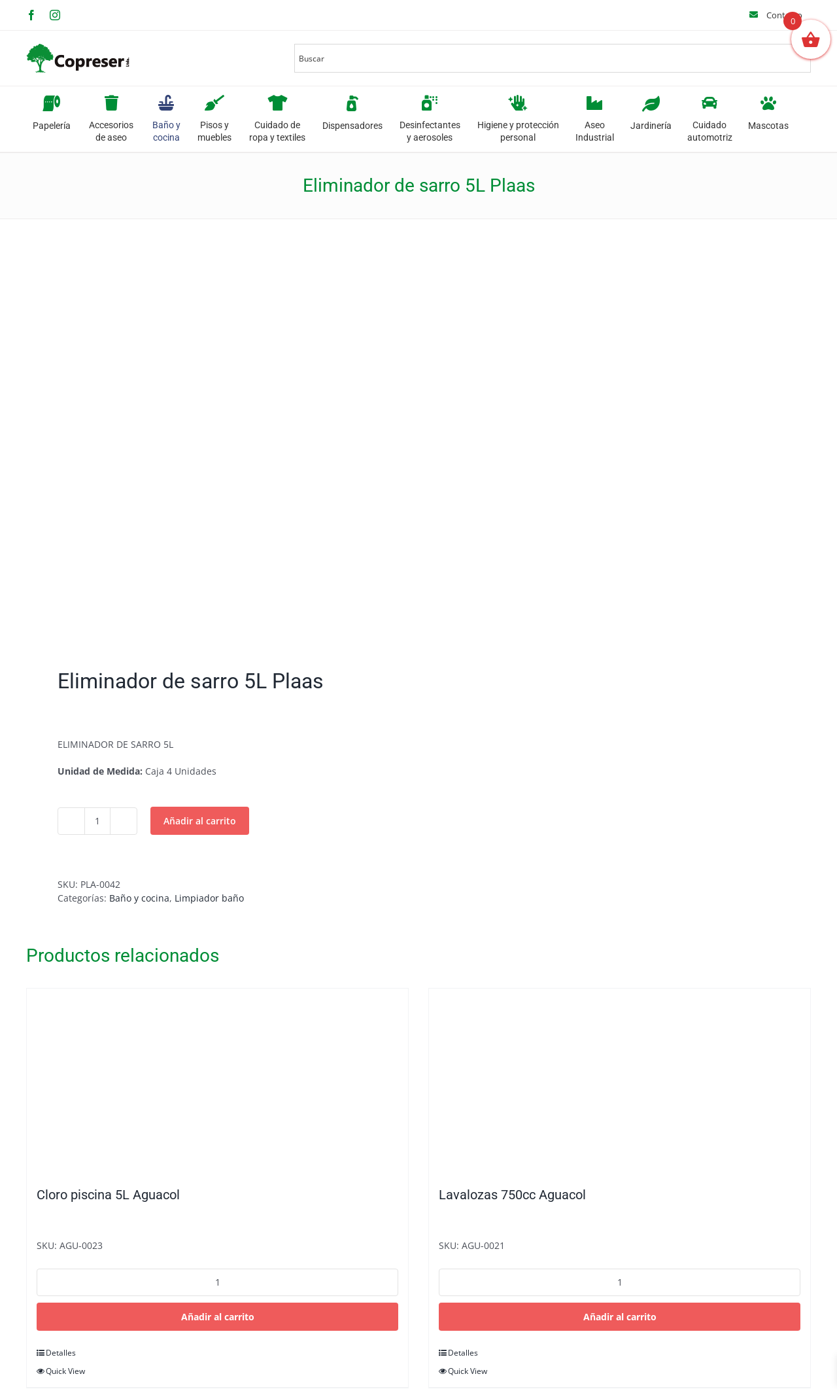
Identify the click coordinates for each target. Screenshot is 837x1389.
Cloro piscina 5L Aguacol (108, 1195)
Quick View (65, 1371)
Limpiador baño (209, 898)
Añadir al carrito (199, 821)
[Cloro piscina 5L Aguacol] (217, 1081)
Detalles (61, 1352)
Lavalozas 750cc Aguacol (512, 1195)
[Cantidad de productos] (97, 821)
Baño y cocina (139, 898)
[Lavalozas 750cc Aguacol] (619, 1081)
